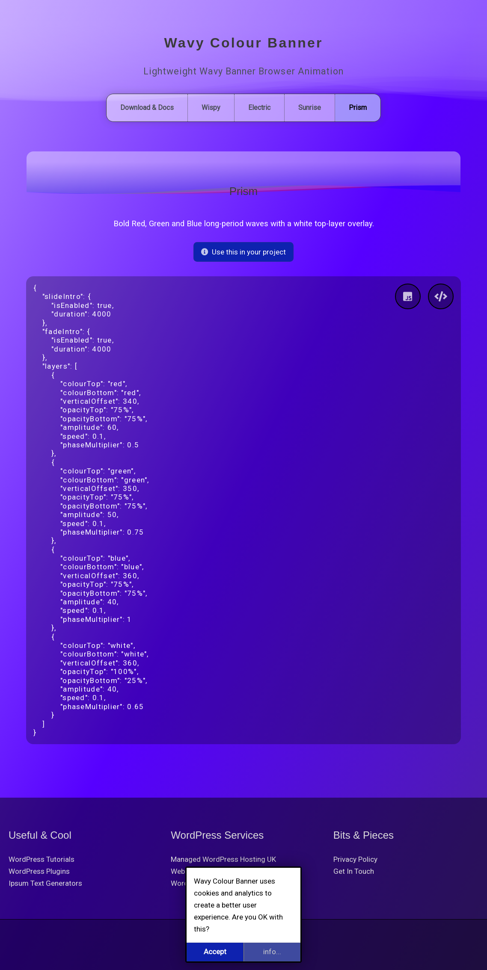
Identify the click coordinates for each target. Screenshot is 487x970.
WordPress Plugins (39, 871)
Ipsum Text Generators (45, 883)
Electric (259, 108)
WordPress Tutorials (41, 859)
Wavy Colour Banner (243, 42)
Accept (215, 951)
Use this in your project (243, 252)
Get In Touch (353, 871)
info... (272, 951)
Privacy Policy (355, 859)
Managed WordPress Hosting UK (223, 859)
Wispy (211, 108)
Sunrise (309, 108)
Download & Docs (147, 108)
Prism (358, 108)
